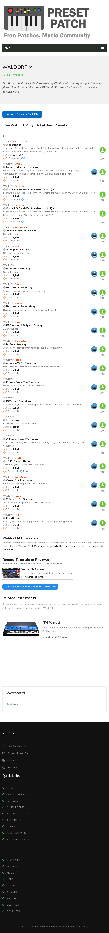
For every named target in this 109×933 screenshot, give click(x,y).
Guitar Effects (16, 820)
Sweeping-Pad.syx (16, 249)
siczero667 (17, 154)
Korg (10, 879)
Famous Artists (17, 794)
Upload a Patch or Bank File (22, 114)
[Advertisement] (54, 664)
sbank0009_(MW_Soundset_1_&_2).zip (29, 208)
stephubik (16, 525)
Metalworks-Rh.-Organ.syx (20, 167)
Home (10, 788)
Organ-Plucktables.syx (18, 480)
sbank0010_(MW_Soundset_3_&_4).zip (29, 189)
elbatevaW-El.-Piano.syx (19, 363)
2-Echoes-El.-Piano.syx (18, 499)
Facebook (12, 760)
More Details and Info (32, 576)
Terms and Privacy (79, 926)
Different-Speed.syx (17, 401)
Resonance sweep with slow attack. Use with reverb (30, 309)
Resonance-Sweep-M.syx (20, 306)
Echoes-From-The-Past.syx (21, 382)
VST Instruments (18, 813)
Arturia (12, 898)
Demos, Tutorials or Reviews (25, 559)
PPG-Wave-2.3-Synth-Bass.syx (23, 325)
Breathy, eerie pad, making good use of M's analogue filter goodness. (38, 521)
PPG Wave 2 (51, 623)
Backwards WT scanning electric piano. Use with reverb (31, 366)
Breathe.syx (12, 518)
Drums (11, 826)
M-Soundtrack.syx (15, 344)
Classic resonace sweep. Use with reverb (24, 290)
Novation (13, 892)
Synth (6, 75)
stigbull (15, 177)
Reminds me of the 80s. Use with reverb (23, 385)
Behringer (13, 911)
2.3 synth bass (10, 328)
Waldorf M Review (32, 569)
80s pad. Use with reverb (16, 253)
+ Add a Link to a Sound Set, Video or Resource (30, 586)
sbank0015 (12, 145)
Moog (10, 872)
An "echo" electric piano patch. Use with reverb (27, 502)
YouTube (13, 767)
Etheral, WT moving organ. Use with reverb (25, 483)
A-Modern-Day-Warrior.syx (21, 439)
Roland (12, 885)
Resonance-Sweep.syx (18, 287)
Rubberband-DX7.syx (17, 268)
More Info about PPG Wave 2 (55, 637)
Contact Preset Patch (19, 753)
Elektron (13, 904)
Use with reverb (11, 234)
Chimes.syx (11, 420)
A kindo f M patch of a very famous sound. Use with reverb (33, 347)
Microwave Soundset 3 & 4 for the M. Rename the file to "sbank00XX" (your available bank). (50, 192)
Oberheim (13, 866)
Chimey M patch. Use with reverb (19, 423)
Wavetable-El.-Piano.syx (19, 230)
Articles (12, 800)
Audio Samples (16, 833)
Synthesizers (16, 807)
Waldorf (18, 75)
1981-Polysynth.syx (16, 461)
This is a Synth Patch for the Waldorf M (23, 464)
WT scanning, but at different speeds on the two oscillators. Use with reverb (42, 404)
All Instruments (18, 839)
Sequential (14, 859)
